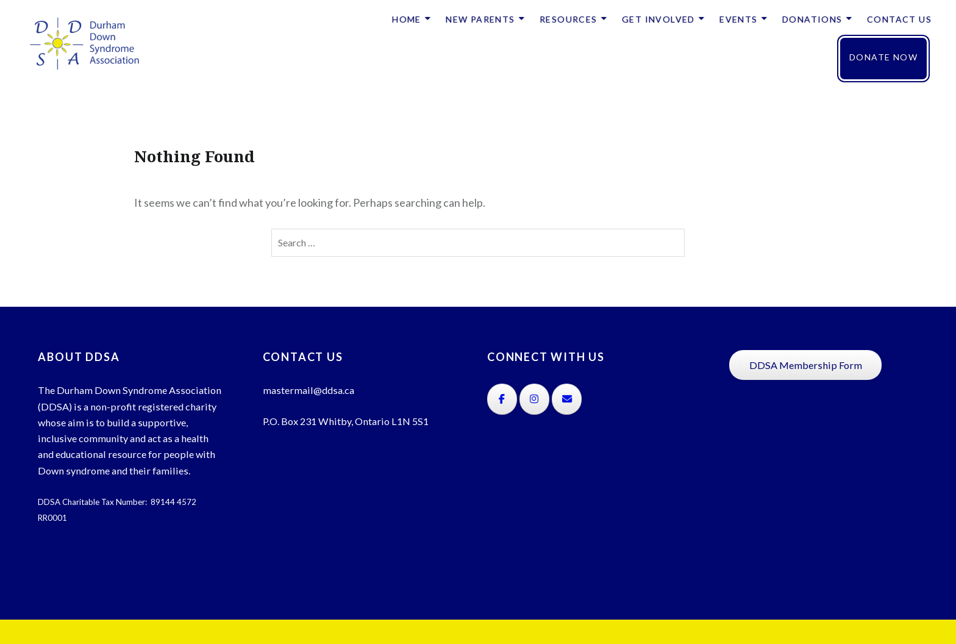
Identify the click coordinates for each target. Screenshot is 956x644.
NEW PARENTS (480, 19)
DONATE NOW (883, 57)
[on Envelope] (567, 399)
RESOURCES (569, 19)
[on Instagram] (534, 399)
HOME (406, 19)
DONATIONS (812, 19)
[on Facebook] (502, 399)
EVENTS (738, 19)
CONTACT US (899, 19)
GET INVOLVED (658, 19)
